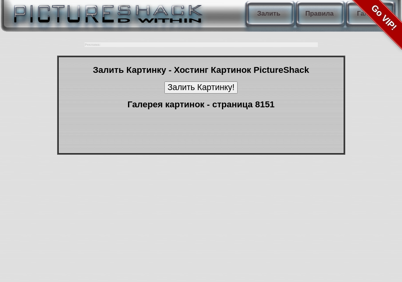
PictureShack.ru (106, 12)
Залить (268, 13)
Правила (319, 13)
